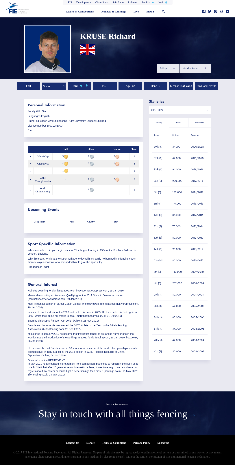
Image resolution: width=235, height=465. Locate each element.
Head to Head (190, 68)
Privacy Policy (141, 442)
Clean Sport (101, 2)
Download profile (205, 85)
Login (161, 2)
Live (136, 11)
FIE (70, 2)
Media (150, 11)
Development (83, 2)
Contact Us (72, 442)
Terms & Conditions (114, 442)
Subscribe (163, 442)
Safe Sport (118, 2)
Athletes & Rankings (113, 11)
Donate (90, 442)
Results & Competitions (80, 11)
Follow (163, 68)
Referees (132, 2)
